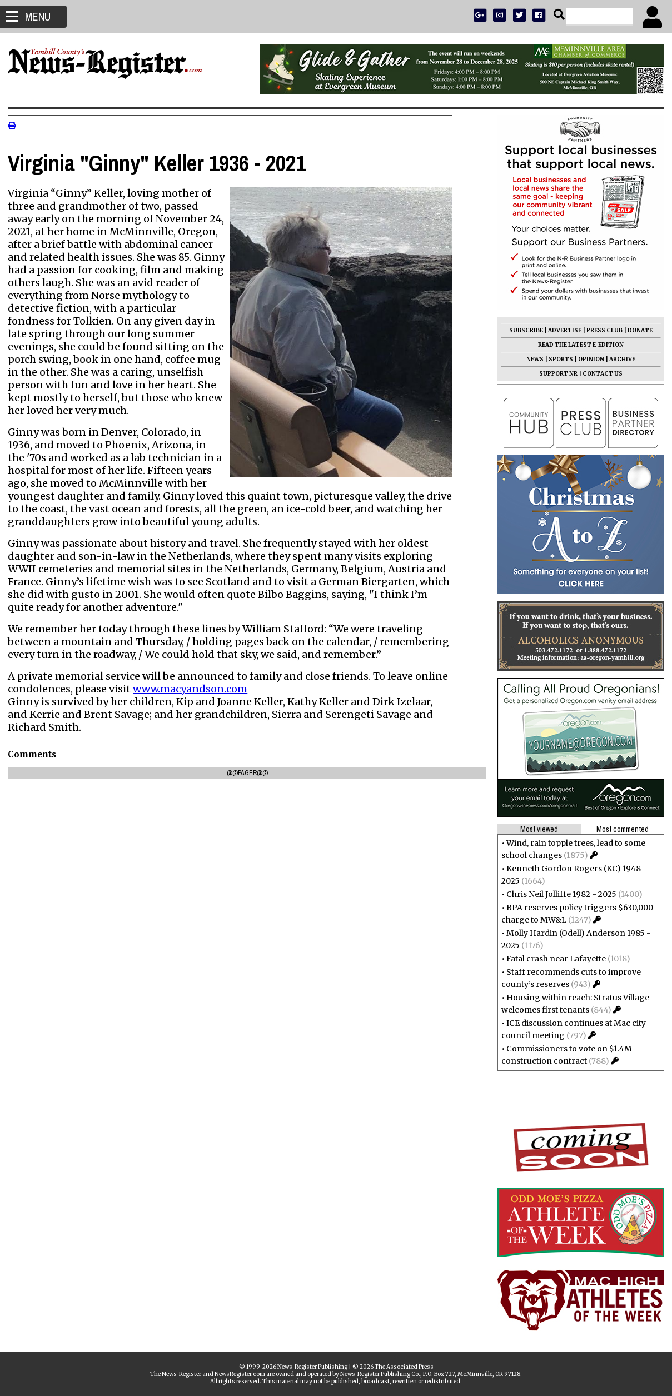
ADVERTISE (561, 330)
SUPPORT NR (555, 373)
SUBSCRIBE (523, 330)
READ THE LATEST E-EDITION (577, 344)
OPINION (588, 359)
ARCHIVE (619, 359)
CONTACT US (599, 373)
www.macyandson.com (193, 688)
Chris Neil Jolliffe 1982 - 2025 (558, 894)
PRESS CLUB (601, 330)
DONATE (636, 330)
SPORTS (557, 359)
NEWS (531, 359)
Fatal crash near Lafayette (553, 959)
